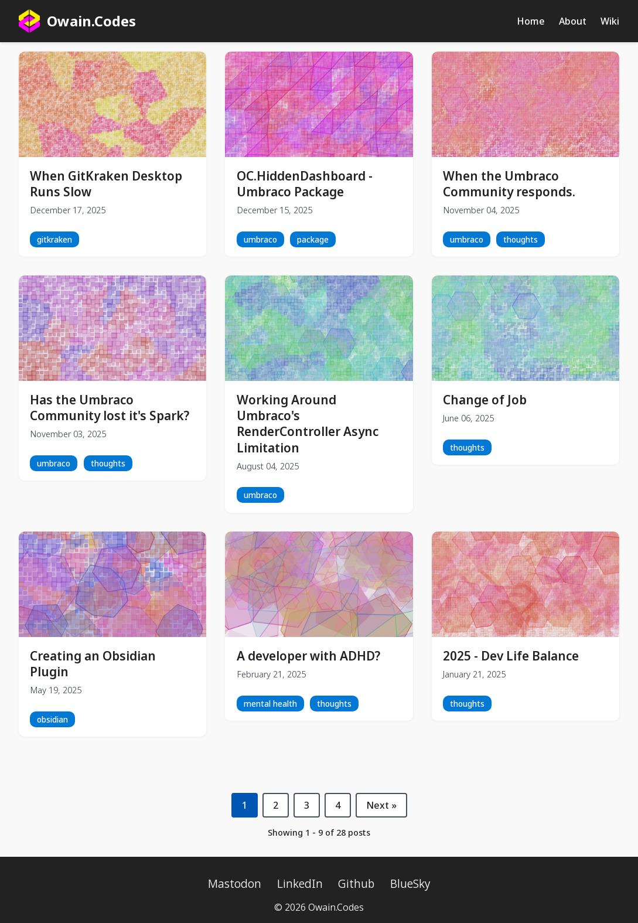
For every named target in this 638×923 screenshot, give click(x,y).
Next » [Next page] (381, 805)
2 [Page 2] (275, 805)
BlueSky (410, 883)
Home (531, 21)
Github (356, 883)
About (572, 21)
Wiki (610, 21)
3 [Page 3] (306, 805)
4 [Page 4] (337, 805)
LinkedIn (300, 883)
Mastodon (234, 883)
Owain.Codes (77, 21)
